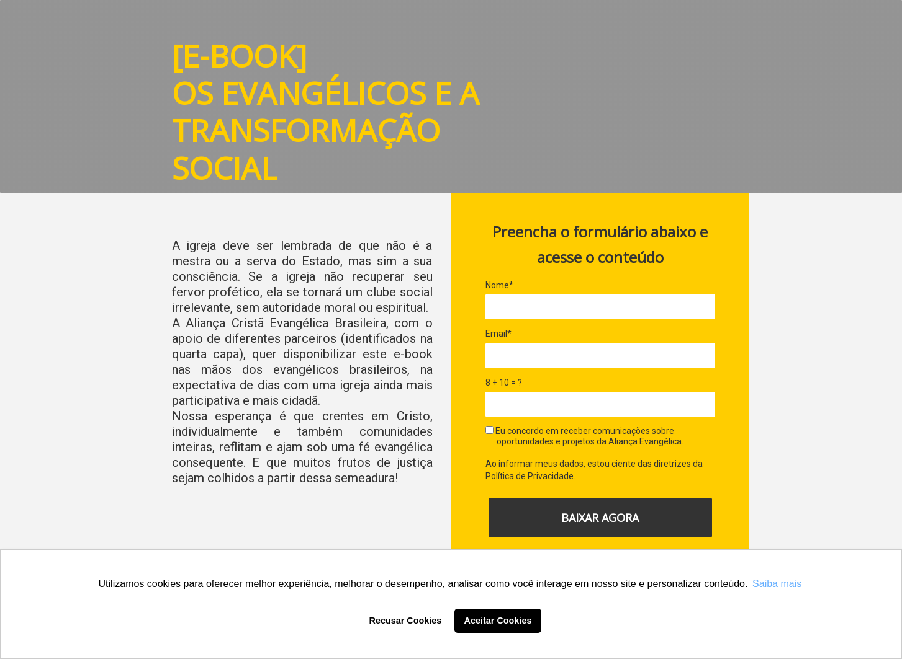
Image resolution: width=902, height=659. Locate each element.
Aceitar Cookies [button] (498, 621)
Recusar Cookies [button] (405, 621)
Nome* (499, 285)
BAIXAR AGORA (600, 517)
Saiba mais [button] (776, 583)
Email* (498, 333)
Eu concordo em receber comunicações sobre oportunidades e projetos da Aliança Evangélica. (584, 436)
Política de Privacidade (529, 476)
